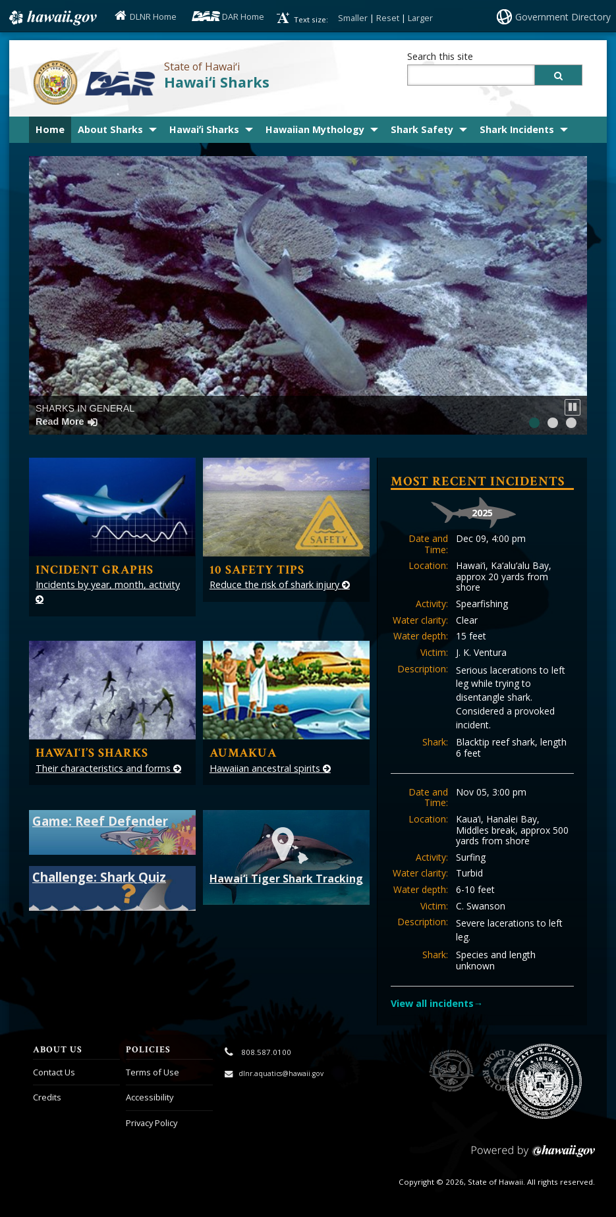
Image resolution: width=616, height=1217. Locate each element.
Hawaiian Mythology (315, 129)
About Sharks (110, 129)
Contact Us (54, 1072)
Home (50, 129)
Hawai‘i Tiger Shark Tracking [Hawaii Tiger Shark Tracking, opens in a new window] (286, 854)
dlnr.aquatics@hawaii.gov (280, 1073)
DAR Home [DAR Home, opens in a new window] (243, 16)
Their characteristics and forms (108, 768)
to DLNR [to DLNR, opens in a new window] (451, 1071)
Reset (387, 18)
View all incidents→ (437, 1003)
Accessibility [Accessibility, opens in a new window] (149, 1097)
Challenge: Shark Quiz (99, 877)
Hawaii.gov (51, 18)
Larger (420, 18)
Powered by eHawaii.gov (533, 1156)
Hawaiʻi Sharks (216, 82)
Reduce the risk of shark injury (280, 584)
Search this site (440, 56)
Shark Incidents (517, 129)
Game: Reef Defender (100, 821)
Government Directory (563, 17)
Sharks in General (85, 414)
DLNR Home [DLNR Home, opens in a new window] (153, 16)
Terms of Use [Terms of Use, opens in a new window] (152, 1072)
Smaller (353, 18)
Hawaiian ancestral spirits (270, 768)
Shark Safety (422, 129)
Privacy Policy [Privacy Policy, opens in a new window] (151, 1123)
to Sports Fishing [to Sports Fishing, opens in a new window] (503, 1071)
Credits (47, 1097)
